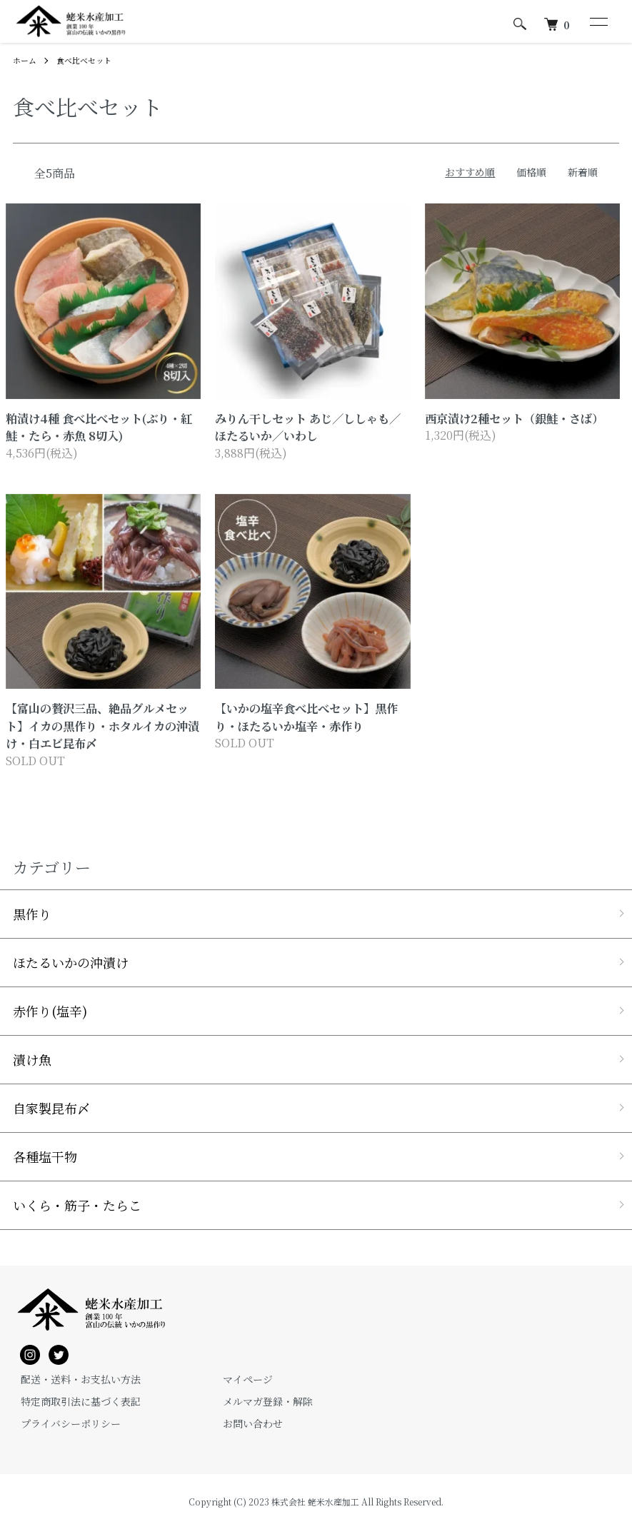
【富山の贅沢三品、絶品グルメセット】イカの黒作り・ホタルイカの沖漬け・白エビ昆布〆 (102, 726)
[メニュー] (597, 21)
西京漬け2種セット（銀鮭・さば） (514, 418)
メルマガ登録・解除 (260, 1401)
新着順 (583, 172)
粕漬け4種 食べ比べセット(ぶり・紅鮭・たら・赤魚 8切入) (99, 427)
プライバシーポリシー (63, 1423)
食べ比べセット (89, 60)
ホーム (26, 60)
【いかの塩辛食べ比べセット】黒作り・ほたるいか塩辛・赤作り (306, 717)
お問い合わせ (245, 1423)
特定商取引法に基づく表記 (73, 1401)
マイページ (240, 1379)
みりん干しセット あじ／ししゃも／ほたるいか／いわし (308, 427)
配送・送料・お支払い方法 (73, 1379)
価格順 (531, 172)
